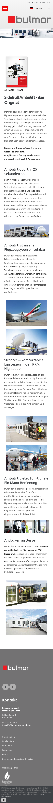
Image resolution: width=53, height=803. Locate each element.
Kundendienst (8, 741)
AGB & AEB (7, 745)
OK (4, 800)
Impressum (7, 750)
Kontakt (35, 2)
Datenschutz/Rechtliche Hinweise (17, 759)
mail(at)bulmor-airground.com (17, 725)
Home (28, 2)
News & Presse (45, 2)
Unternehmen (8, 736)
